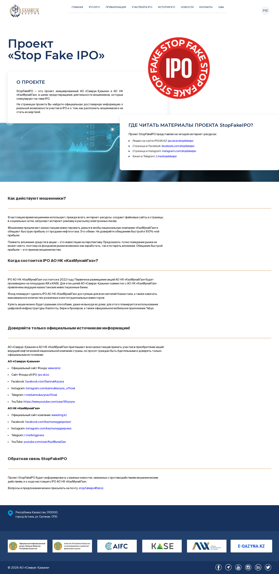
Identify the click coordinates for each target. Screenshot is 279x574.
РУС (265, 10)
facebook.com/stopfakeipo (177, 146)
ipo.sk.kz (43, 374)
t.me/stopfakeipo (166, 156)
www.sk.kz (54, 368)
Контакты (206, 7)
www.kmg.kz (59, 415)
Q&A (221, 7)
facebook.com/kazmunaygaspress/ (48, 421)
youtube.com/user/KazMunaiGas (45, 441)
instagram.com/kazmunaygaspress (48, 428)
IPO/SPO (94, 7)
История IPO (166, 7)
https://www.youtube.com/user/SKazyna (49, 401)
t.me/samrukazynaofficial (40, 394)
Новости (187, 7)
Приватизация (116, 7)
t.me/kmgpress (34, 435)
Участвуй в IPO (142, 7)
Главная (77, 7)
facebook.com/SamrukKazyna (44, 381)
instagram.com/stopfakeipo (179, 151)
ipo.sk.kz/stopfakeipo (180, 140)
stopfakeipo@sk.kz (91, 488)
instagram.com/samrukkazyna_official (50, 388)
